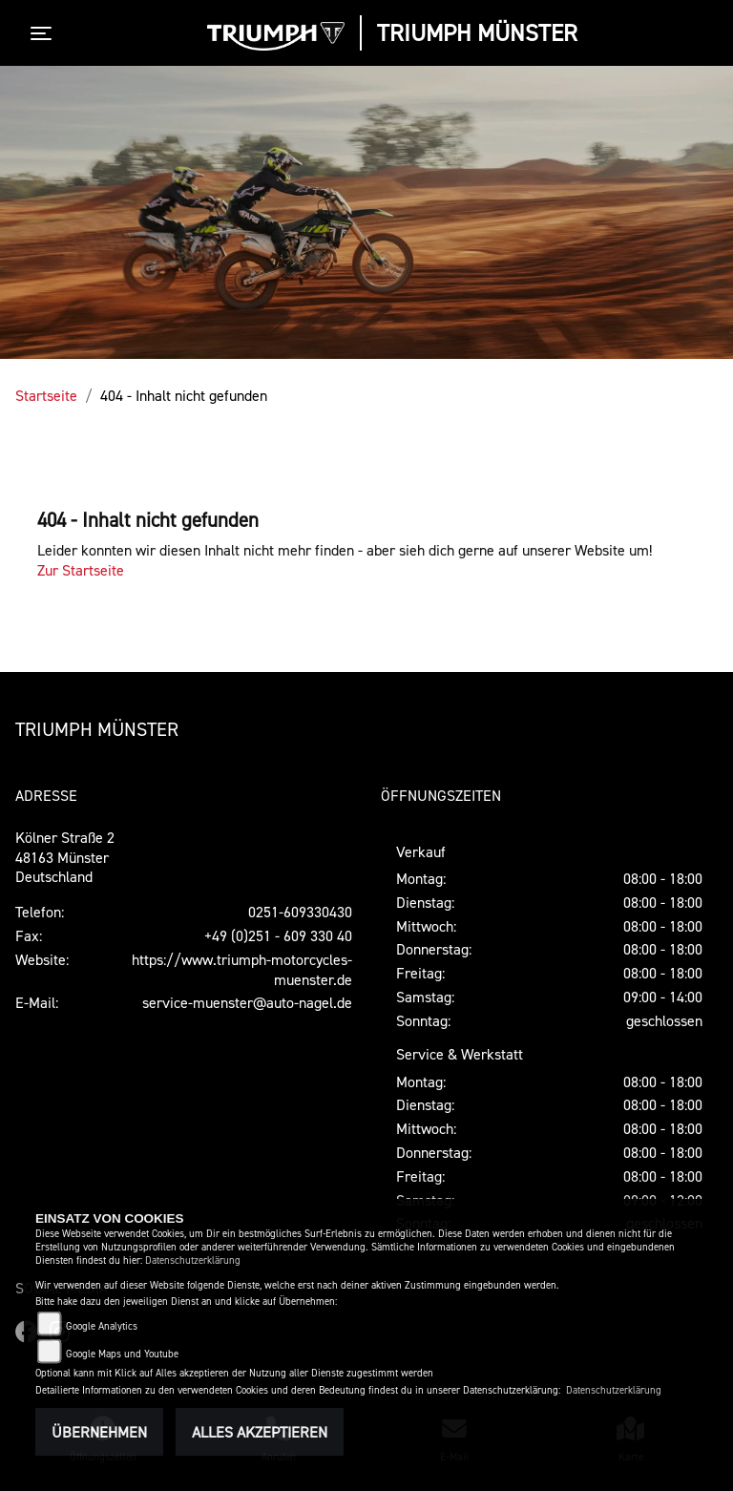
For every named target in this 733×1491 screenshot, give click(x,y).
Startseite (46, 395)
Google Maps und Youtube (122, 1354)
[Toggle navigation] (45, 33)
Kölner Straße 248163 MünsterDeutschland (65, 857)
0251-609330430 (300, 911)
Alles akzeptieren (259, 1431)
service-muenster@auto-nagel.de (247, 1002)
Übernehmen (99, 1431)
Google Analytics (101, 1326)
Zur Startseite (80, 569)
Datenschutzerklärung (193, 1260)
